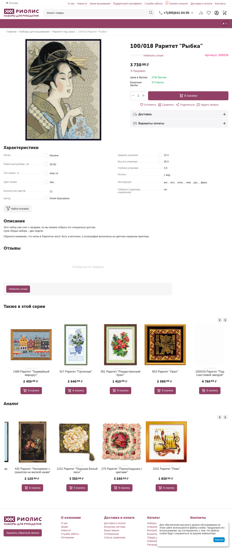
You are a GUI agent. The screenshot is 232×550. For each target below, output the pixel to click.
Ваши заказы (111, 528)
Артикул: (211, 55)
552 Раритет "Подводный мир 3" (26, 467)
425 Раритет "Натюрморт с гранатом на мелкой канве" (71, 469)
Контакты (220, 3)
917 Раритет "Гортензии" (116, 371)
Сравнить (166, 104)
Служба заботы (154, 3)
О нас (71, 3)
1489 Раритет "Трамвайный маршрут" (71, 373)
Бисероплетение (156, 528)
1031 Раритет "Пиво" (205, 467)
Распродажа (154, 543)
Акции (64, 525)
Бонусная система (114, 525)
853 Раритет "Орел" (205, 371)
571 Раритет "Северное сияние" (26, 371)
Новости (82, 3)
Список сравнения (114, 535)
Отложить (149, 104)
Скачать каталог (178, 3)
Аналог (11, 402)
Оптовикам (67, 535)
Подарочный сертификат (127, 3)
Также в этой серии (24, 306)
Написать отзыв (153, 55)
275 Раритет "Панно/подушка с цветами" (161, 469)
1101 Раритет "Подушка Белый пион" (116, 469)
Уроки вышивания (99, 3)
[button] (185, 104)
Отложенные (111, 532)
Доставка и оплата (201, 3)
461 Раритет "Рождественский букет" (160, 373)
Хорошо (219, 539)
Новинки (152, 539)
